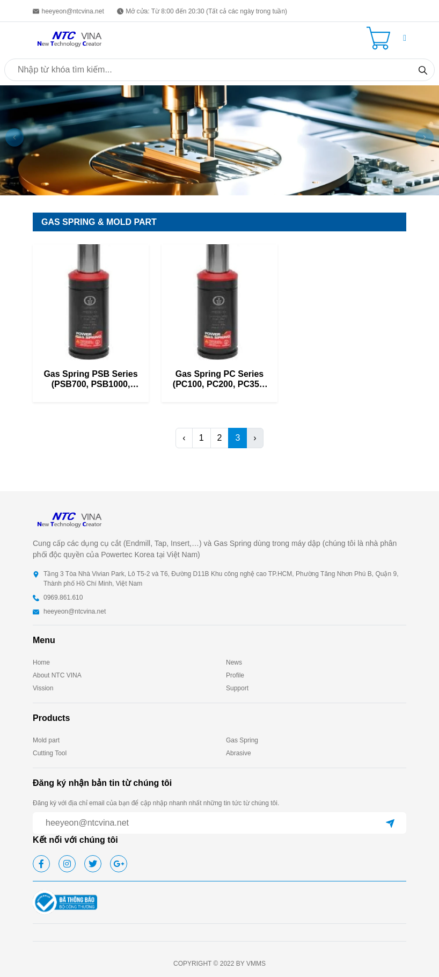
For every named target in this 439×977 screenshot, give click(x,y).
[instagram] (67, 863)
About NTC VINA (57, 675)
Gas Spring (242, 740)
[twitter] (92, 863)
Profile (235, 675)
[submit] (390, 823)
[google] (118, 863)
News (234, 662)
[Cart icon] (380, 38)
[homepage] (70, 37)
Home (41, 662)
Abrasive (238, 753)
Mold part (46, 740)
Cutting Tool (50, 753)
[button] (404, 38)
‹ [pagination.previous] (183, 437)
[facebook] (41, 863)
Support (237, 688)
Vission (43, 688)
